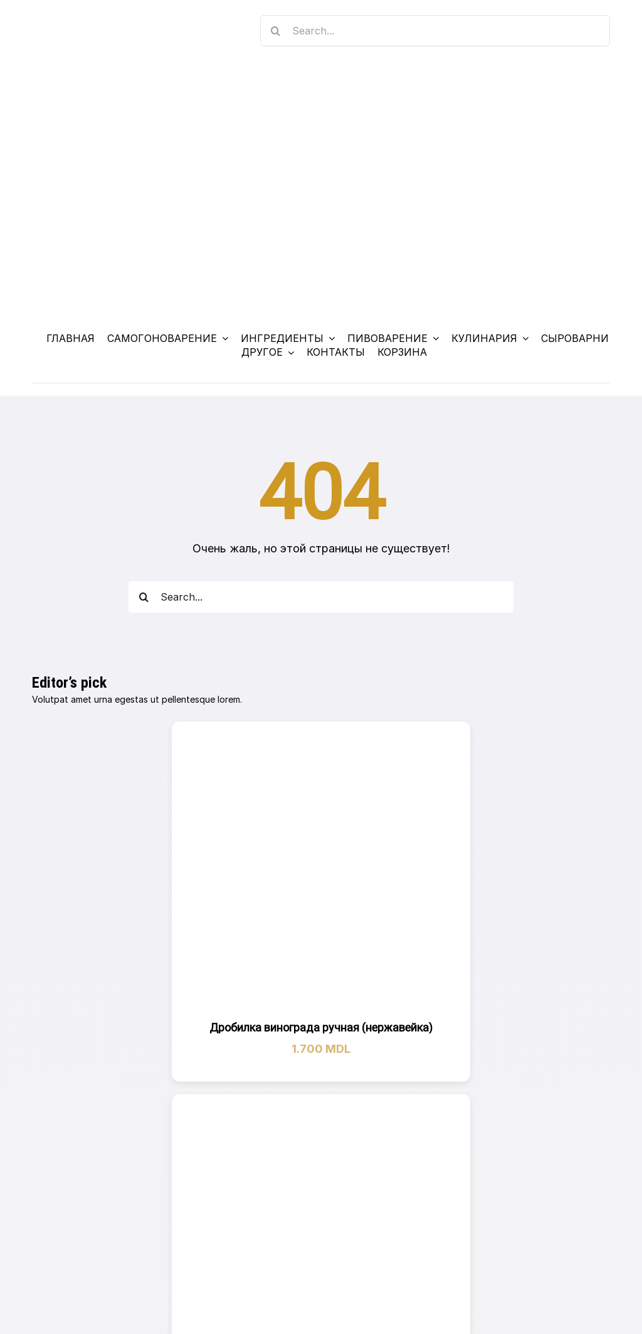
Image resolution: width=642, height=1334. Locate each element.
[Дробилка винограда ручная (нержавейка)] (321, 870)
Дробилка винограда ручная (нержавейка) (321, 1027)
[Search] (276, 30)
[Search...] (435, 30)
